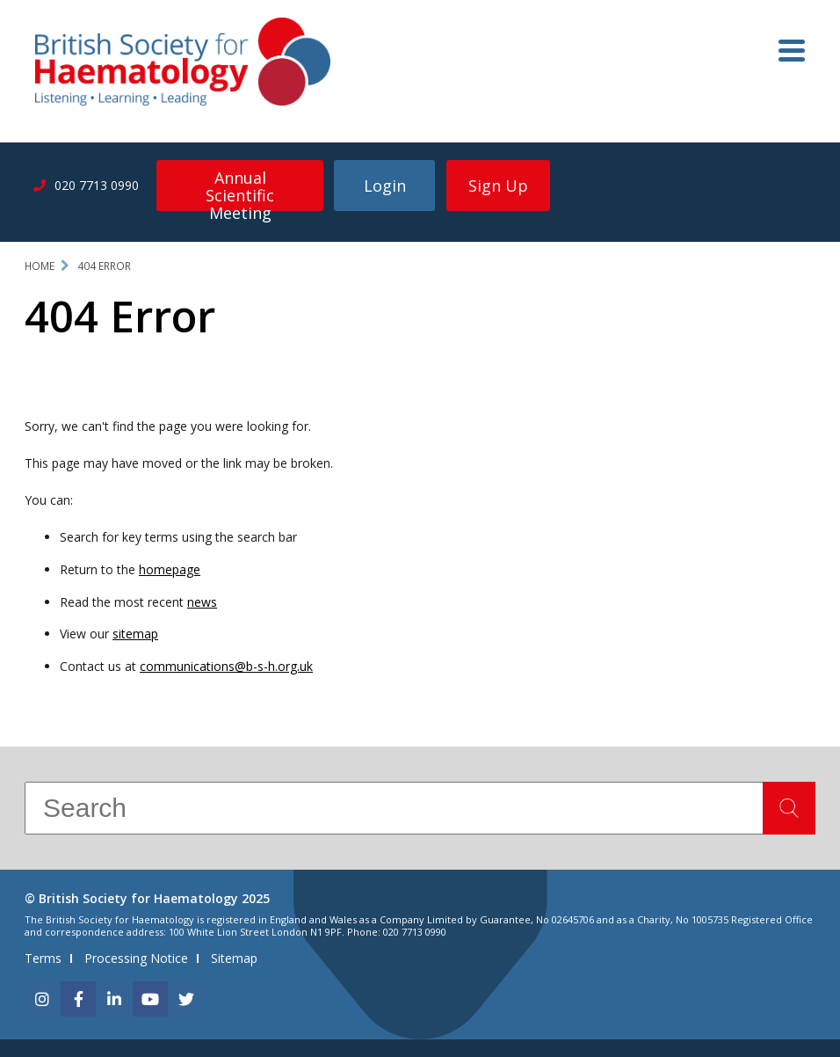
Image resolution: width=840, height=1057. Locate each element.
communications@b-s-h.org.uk (226, 666)
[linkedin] (114, 999)
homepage (169, 569)
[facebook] (78, 999)
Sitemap (234, 958)
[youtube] (150, 999)
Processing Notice (136, 958)
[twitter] (186, 999)
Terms (43, 958)
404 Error (104, 266)
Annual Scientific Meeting (240, 189)
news (202, 602)
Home (39, 266)
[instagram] (42, 999)
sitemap (135, 633)
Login (385, 185)
